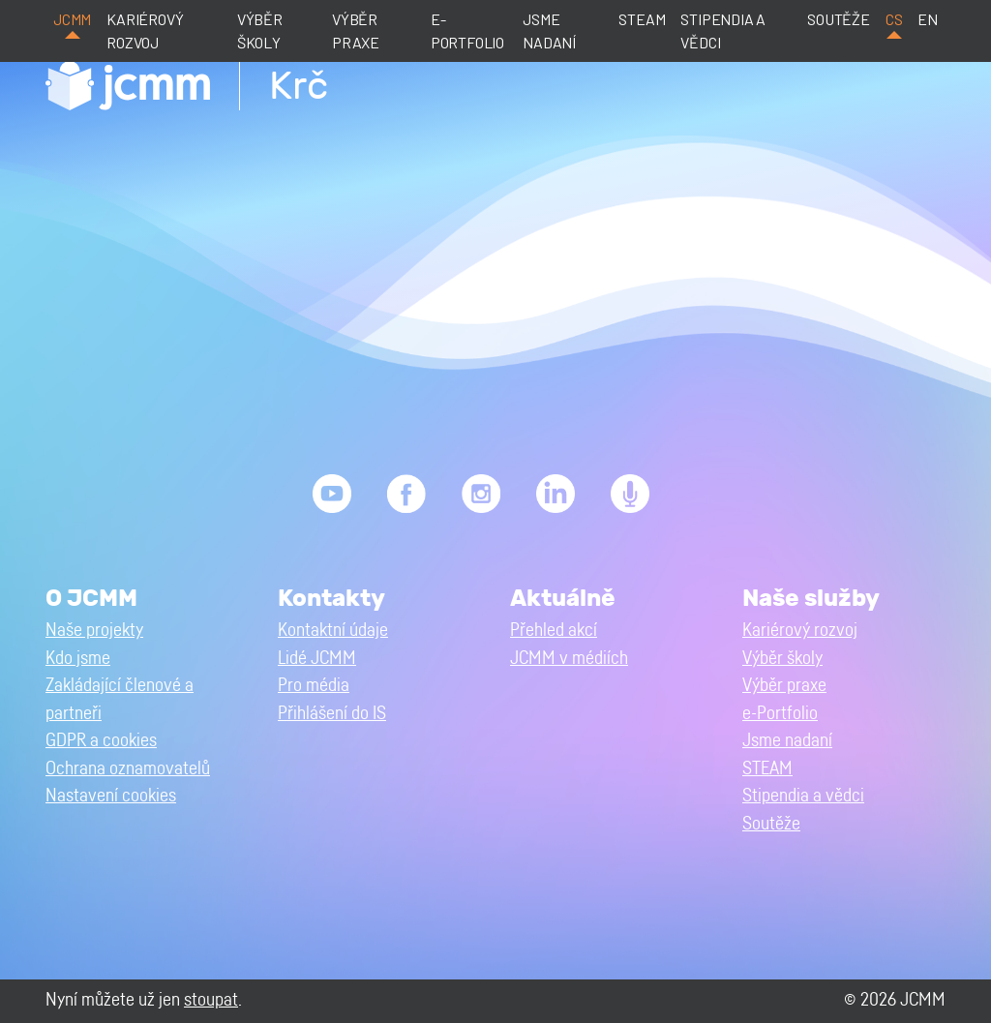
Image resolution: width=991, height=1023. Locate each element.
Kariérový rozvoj (144, 30)
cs (894, 19)
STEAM (641, 19)
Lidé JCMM (317, 658)
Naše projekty (94, 630)
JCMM (72, 19)
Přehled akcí (553, 630)
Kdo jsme (77, 658)
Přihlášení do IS (332, 714)
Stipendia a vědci (723, 30)
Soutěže (838, 19)
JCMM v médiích (569, 658)
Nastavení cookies (110, 796)
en (927, 19)
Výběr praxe (355, 30)
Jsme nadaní (549, 30)
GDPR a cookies (101, 741)
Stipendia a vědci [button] (803, 796)
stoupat (211, 1000)
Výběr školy (260, 30)
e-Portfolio (467, 30)
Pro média (313, 686)
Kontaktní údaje (333, 630)
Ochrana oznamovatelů (127, 769)
